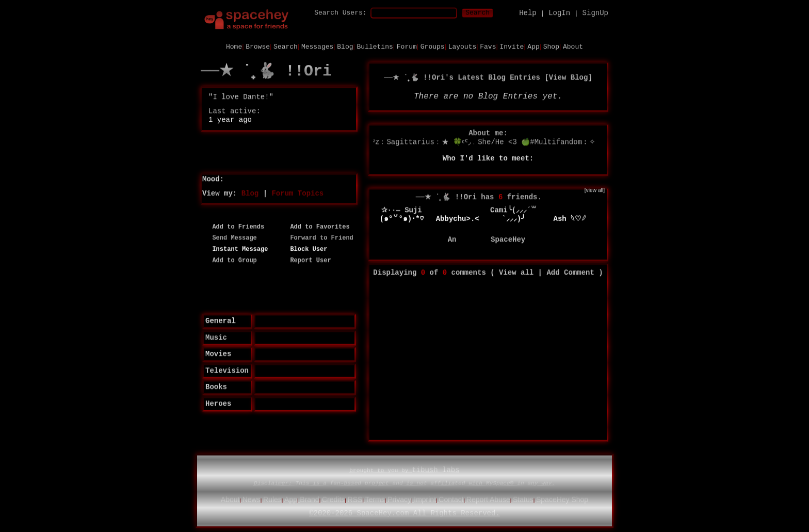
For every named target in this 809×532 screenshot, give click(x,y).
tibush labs (435, 470)
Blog (345, 46)
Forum (407, 46)
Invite (512, 46)
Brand (309, 499)
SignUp (595, 12)
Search (477, 12)
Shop (551, 46)
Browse (258, 46)
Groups (432, 46)
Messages (317, 46)
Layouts (462, 46)
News (251, 499)
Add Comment (570, 272)
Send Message (231, 237)
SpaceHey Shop (562, 499)
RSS (355, 499)
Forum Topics (297, 193)
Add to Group (231, 260)
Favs (488, 46)
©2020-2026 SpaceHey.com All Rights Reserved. (404, 513)
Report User (307, 260)
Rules (272, 499)
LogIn (559, 12)
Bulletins (375, 46)
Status (523, 499)
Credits (333, 499)
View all (516, 272)
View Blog (568, 77)
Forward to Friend (318, 237)
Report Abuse (488, 499)
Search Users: (340, 12)
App (533, 46)
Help (528, 12)
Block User (305, 249)
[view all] (595, 189)
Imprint (425, 499)
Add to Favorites (316, 226)
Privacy (399, 499)
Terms (375, 499)
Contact (451, 499)
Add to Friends (234, 226)
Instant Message (236, 249)
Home (234, 46)
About (573, 46)
